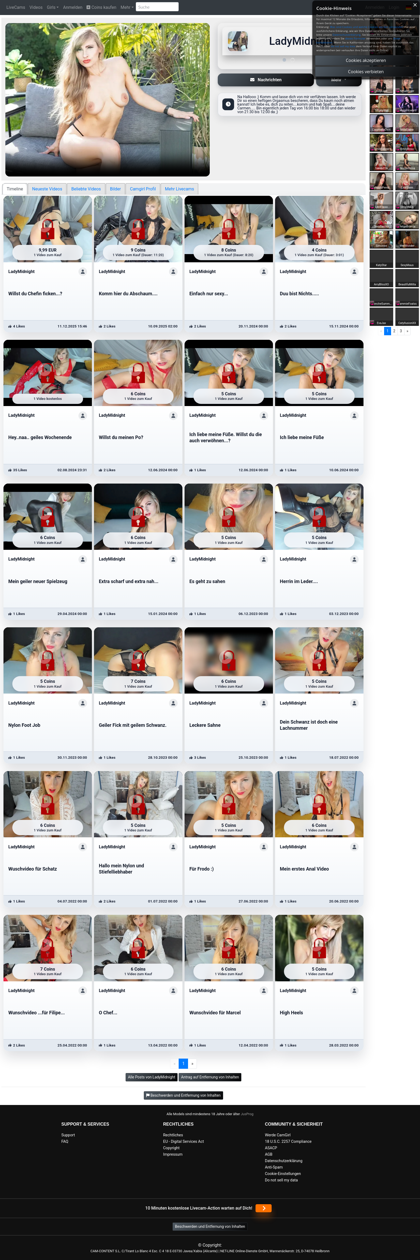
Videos (36, 7)
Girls (51, 7)
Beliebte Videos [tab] (86, 188)
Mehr (125, 7)
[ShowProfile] (82, 271)
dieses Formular (355, 38)
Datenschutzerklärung (283, 1161)
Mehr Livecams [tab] (179, 188)
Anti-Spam (274, 1167)
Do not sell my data (281, 1180)
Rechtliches (173, 1135)
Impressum (172, 1154)
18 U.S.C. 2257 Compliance (288, 1141)
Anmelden (72, 7)
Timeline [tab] (15, 188)
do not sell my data (343, 46)
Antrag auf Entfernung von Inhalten (210, 1077)
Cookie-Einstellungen (283, 1173)
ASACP (271, 1148)
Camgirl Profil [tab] (143, 188)
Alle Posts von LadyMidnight (151, 1077)
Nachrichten (266, 79)
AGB (268, 1154)
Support (68, 1135)
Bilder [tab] (115, 188)
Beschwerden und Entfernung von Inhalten (210, 1226)
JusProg (247, 1114)
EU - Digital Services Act (183, 1141)
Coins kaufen (101, 7)
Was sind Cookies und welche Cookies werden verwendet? (367, 27)
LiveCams (15, 7)
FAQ (64, 1141)
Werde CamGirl (278, 1135)
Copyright (171, 1148)
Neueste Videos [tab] (47, 188)
